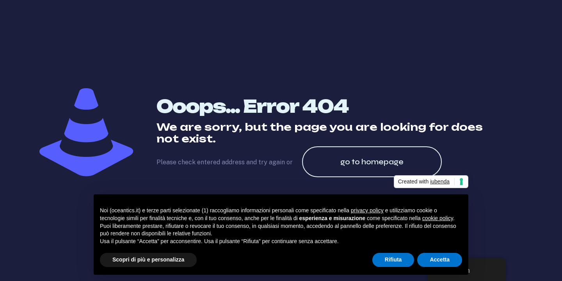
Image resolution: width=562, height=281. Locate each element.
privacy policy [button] (367, 210)
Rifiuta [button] (393, 259)
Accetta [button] (440, 259)
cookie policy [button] (437, 218)
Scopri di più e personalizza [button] (148, 259)
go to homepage (372, 161)
